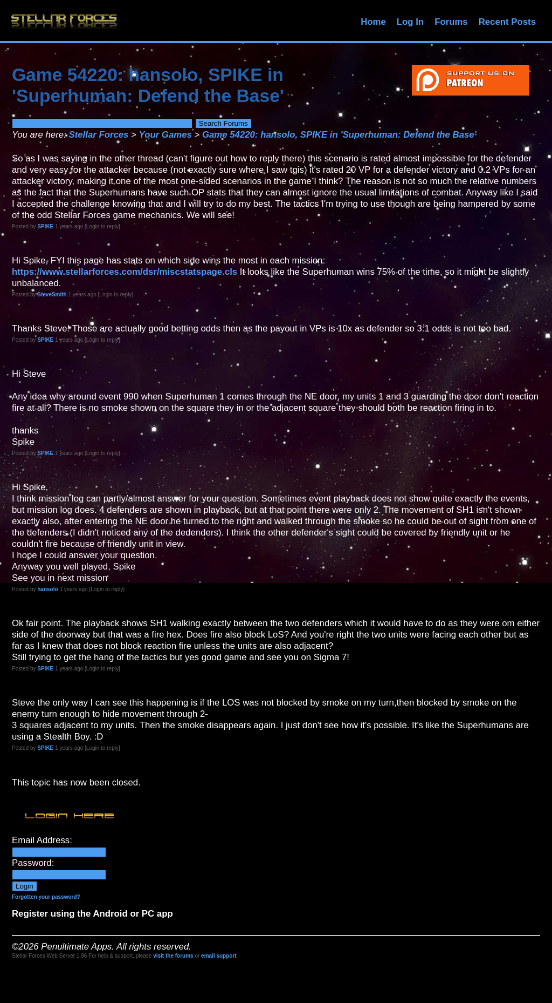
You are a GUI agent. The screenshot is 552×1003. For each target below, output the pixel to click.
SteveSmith (51, 294)
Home (373, 22)
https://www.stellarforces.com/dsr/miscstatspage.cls (124, 272)
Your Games (165, 135)
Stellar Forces (98, 135)
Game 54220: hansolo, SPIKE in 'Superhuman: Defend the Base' (339, 135)
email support (219, 956)
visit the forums (173, 956)
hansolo (47, 589)
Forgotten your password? (46, 897)
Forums (451, 22)
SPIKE (45, 226)
